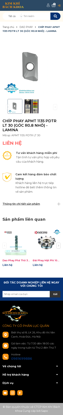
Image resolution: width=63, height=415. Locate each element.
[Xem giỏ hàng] (53, 5)
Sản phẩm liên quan (24, 219)
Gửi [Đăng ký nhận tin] (55, 294)
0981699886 (21, 359)
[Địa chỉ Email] (31, 294)
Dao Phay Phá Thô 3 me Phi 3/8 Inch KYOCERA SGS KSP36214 (16, 260)
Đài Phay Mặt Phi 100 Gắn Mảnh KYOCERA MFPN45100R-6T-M (46, 260)
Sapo (44, 410)
